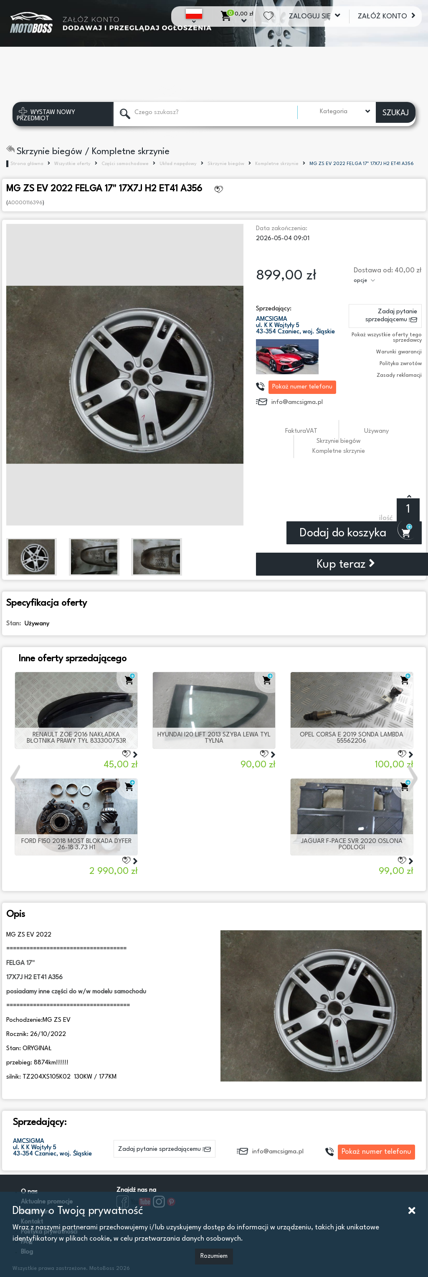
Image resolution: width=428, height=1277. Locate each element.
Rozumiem (214, 1256)
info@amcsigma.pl (297, 402)
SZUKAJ (395, 113)
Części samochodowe (125, 164)
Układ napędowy (178, 164)
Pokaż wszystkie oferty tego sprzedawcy (387, 337)
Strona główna (26, 164)
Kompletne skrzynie (277, 164)
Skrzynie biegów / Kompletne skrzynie (88, 151)
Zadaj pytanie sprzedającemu (391, 317)
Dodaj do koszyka (354, 533)
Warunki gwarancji (399, 352)
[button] (16, 778)
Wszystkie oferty (72, 164)
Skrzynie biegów (226, 164)
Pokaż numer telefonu (302, 387)
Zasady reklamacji (399, 375)
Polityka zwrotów (401, 363)
